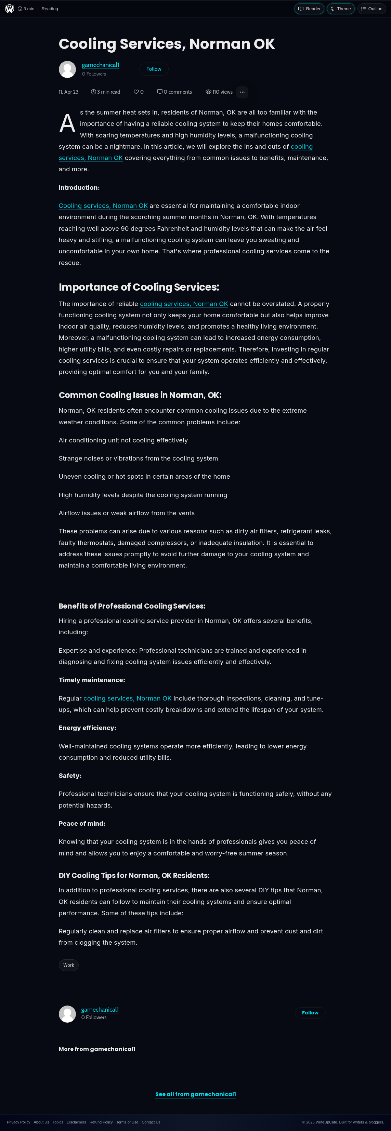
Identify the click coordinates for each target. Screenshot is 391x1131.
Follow (153, 69)
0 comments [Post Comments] (174, 92)
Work (68, 965)
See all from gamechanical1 (195, 1094)
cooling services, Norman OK (184, 303)
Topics (58, 1122)
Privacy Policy (18, 1122)
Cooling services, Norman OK (103, 205)
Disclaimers (76, 1122)
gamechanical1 (100, 64)
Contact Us (151, 1122)
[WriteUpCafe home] (9, 9)
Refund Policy (101, 1122)
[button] (242, 92)
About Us (41, 1122)
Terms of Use (127, 1122)
